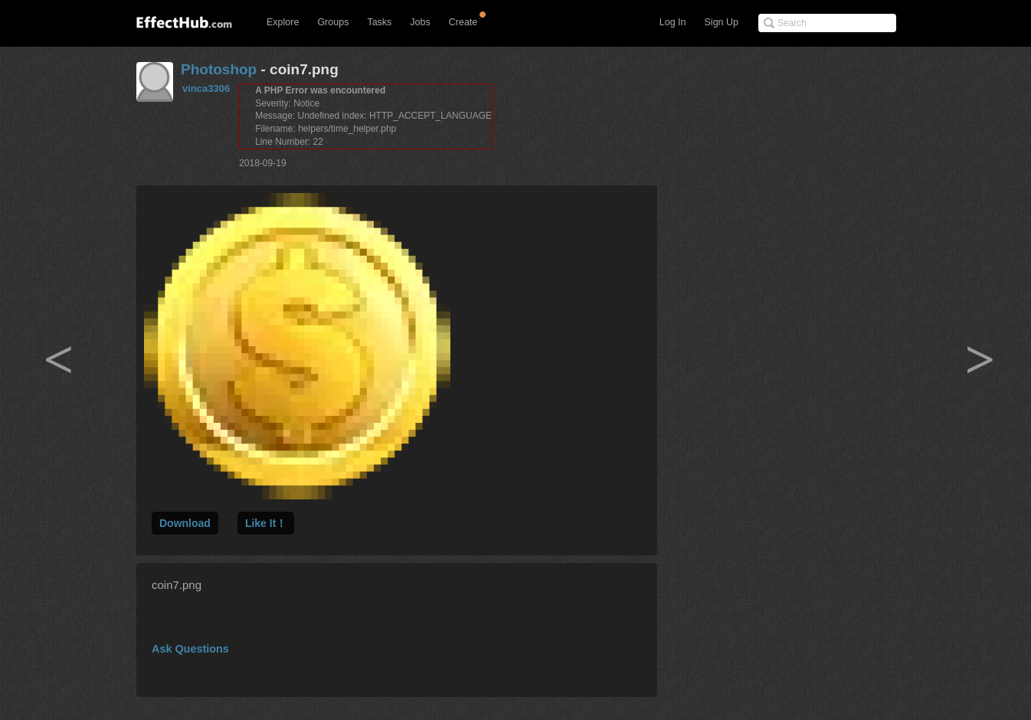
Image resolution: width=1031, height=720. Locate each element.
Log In (673, 22)
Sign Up (721, 22)
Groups (333, 22)
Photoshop (219, 69)
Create (463, 22)
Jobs (420, 22)
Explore (283, 22)
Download (185, 523)
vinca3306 (206, 88)
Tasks (379, 22)
